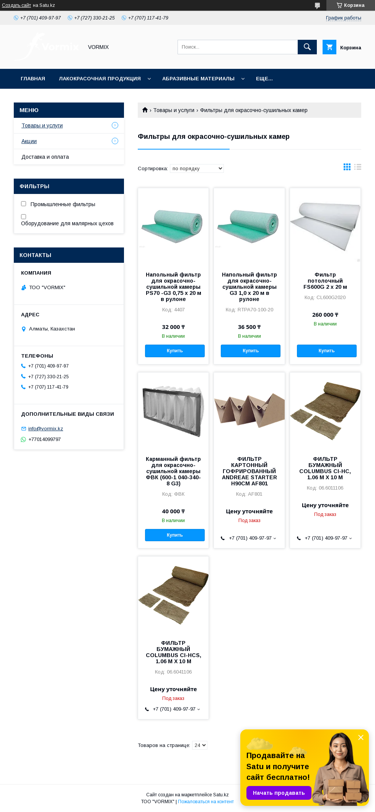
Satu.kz (221, 794)
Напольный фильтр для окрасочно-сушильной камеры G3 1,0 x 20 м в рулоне (249, 287)
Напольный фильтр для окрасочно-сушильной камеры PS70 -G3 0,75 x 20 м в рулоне (173, 287)
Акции (29, 141)
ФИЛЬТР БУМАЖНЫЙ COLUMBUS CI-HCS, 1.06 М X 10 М (173, 652)
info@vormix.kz (45, 428)
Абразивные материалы (198, 78)
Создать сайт (16, 5)
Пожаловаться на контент (206, 801)
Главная (33, 78)
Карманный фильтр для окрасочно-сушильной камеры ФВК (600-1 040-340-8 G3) (173, 471)
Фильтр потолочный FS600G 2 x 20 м (325, 281)
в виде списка (357, 168)
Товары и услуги (173, 110)
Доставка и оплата (45, 157)
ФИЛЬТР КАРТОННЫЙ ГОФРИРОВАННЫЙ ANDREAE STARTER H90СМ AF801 (249, 471)
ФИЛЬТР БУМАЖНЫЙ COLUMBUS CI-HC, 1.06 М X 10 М (325, 468)
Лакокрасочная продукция (100, 78)
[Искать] (307, 47)
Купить (175, 350)
